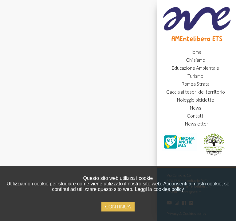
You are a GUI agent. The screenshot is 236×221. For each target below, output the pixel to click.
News (195, 107)
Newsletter (196, 123)
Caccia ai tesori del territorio (195, 92)
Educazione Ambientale (195, 68)
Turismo (195, 76)
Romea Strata (195, 84)
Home (196, 52)
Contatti (195, 115)
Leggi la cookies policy (159, 189)
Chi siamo (195, 60)
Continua (118, 207)
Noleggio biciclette (195, 100)
